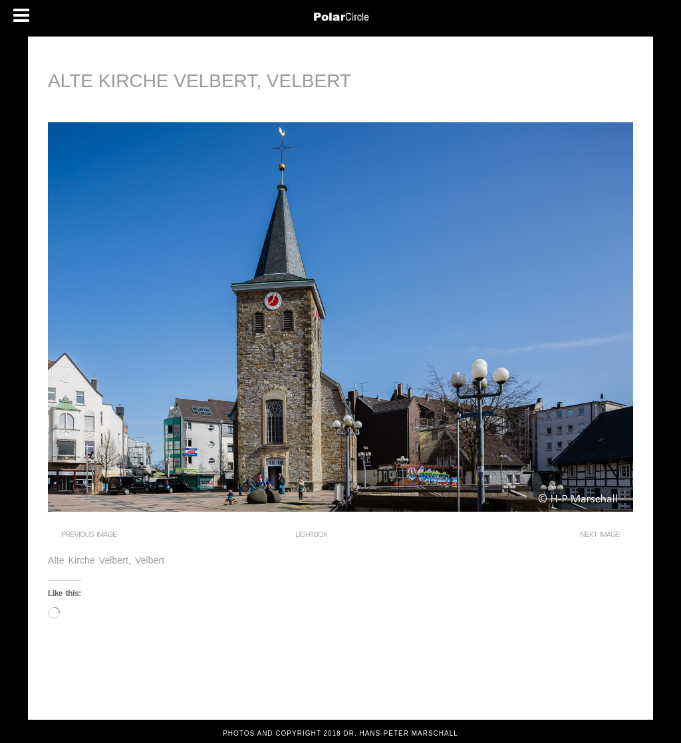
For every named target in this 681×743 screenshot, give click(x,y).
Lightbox (311, 534)
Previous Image (88, 534)
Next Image (600, 534)
